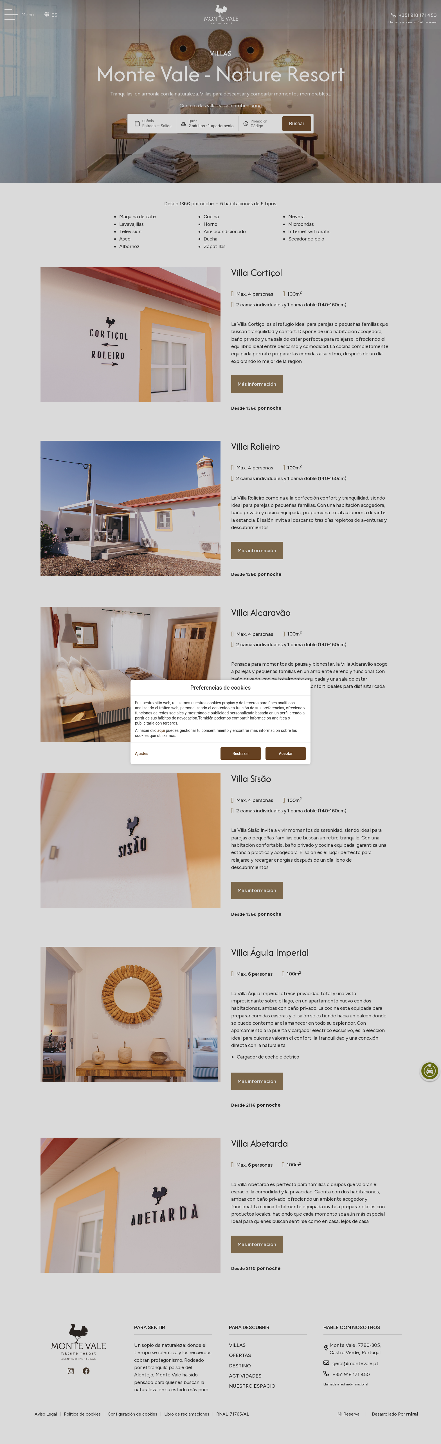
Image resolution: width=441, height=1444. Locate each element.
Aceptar (285, 753)
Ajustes (141, 753)
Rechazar (241, 753)
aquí (161, 730)
